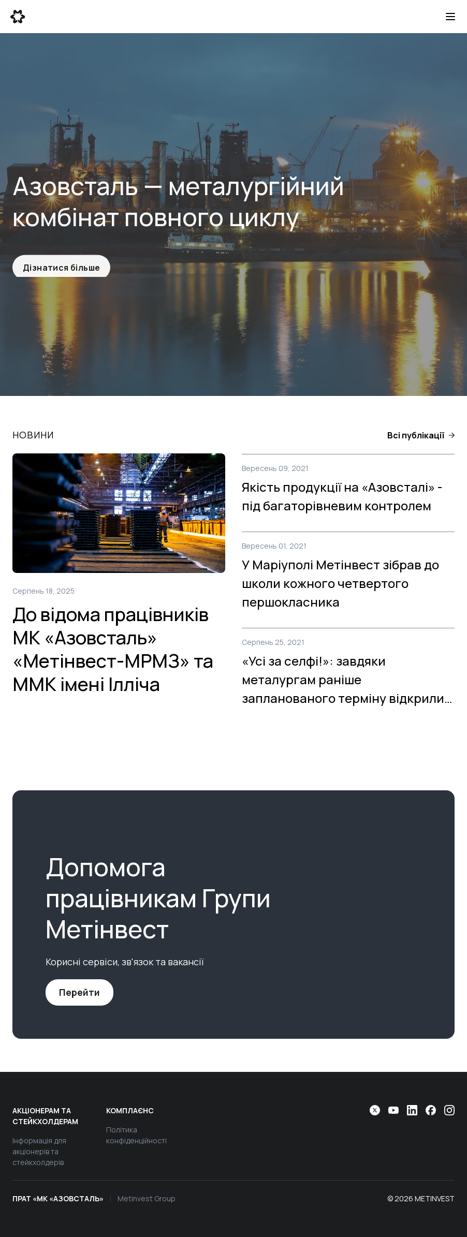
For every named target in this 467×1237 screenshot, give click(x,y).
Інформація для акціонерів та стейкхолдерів (39, 1151)
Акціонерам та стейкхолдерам (45, 1116)
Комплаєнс (130, 1110)
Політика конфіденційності (136, 1135)
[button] (421, 435)
